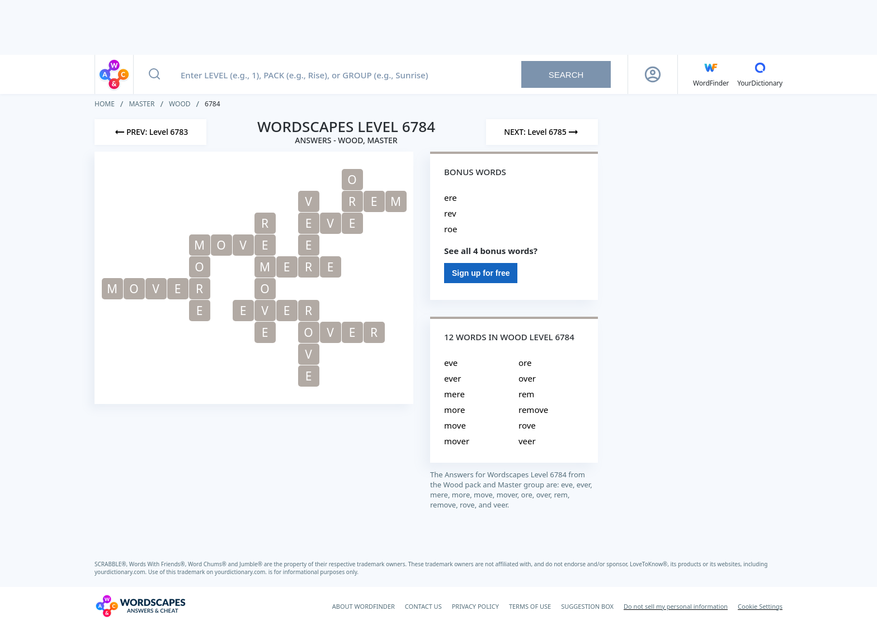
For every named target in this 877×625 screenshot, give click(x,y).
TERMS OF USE (530, 606)
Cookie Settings (760, 606)
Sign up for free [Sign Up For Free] (481, 273)
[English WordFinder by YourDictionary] (711, 74)
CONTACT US (423, 606)
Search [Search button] (566, 74)
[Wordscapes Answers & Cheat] (140, 606)
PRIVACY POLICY (475, 606)
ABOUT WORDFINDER (363, 606)
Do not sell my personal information (676, 606)
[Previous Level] (150, 132)
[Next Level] (542, 132)
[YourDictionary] (759, 74)
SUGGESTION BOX (587, 606)
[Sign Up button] (652, 74)
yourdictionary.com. (121, 572)
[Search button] (154, 74)
